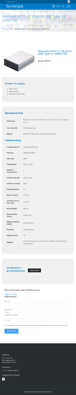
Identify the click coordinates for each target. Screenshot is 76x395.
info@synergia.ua (11, 1)
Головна (5, 29)
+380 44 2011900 (10, 294)
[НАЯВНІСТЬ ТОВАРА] (5, 315)
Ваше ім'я (7, 301)
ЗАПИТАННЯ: (8, 309)
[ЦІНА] (5, 312)
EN (58, 6)
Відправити (11, 331)
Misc (11, 29)
